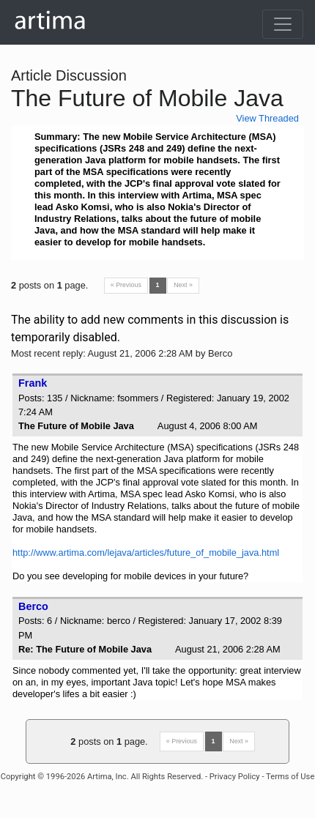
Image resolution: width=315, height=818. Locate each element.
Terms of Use (290, 776)
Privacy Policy (235, 776)
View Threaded (267, 118)
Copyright (18, 776)
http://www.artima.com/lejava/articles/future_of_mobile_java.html (145, 552)
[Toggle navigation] (282, 24)
